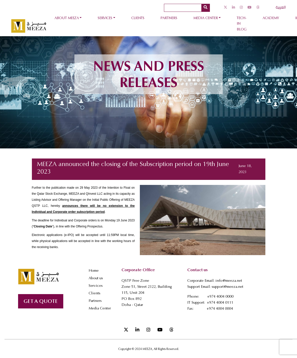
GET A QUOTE (41, 301)
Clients (137, 18)
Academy (271, 18)
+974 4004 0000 (220, 297)
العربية (281, 7)
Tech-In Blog (242, 24)
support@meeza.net (227, 287)
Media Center (205, 18)
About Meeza (66, 18)
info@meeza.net (228, 281)
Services (105, 18)
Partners (168, 18)
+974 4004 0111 (220, 303)
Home (94, 271)
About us (96, 278)
